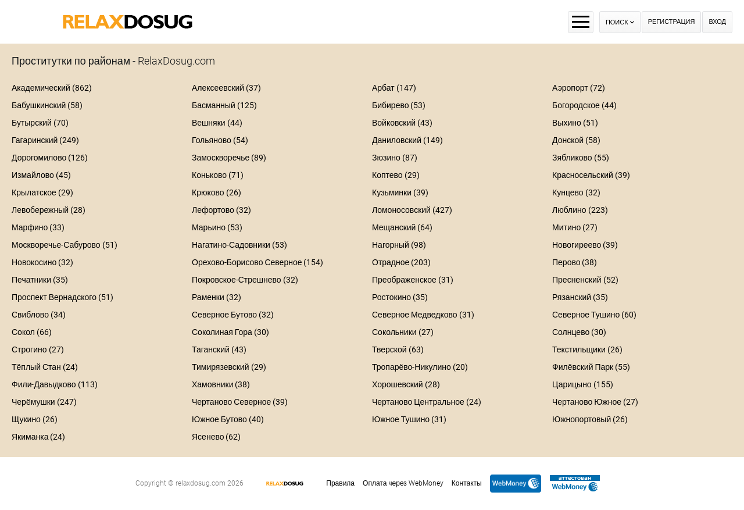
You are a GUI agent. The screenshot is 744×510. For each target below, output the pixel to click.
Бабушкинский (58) (47, 105)
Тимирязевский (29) (229, 367)
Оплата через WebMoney (403, 483)
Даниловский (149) (407, 140)
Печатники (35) (40, 279)
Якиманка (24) (38, 436)
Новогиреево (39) (585, 244)
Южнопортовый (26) (590, 419)
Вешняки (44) (217, 122)
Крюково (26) (216, 192)
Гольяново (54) (220, 140)
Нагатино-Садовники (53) (239, 244)
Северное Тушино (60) (594, 314)
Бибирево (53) (399, 105)
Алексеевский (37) (226, 87)
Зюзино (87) (394, 157)
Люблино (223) (580, 210)
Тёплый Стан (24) (45, 367)
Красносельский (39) (591, 175)
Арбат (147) (394, 87)
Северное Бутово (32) (233, 314)
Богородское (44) (584, 105)
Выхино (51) (575, 122)
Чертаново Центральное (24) (426, 401)
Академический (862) (52, 87)
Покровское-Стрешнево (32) (245, 279)
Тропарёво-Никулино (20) (420, 367)
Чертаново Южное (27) (595, 401)
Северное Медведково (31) (423, 314)
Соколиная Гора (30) (230, 332)
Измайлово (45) (41, 175)
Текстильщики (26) (587, 349)
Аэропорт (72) (578, 87)
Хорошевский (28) (406, 384)
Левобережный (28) (48, 210)
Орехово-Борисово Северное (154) (258, 262)
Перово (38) (575, 262)
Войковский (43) (402, 122)
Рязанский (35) (580, 297)
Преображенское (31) (412, 279)
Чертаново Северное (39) (240, 401)
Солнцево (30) (579, 332)
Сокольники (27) (403, 332)
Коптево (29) (396, 175)
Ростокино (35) (400, 297)
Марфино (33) (38, 227)
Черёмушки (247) (44, 401)
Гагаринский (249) (45, 140)
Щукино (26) (35, 419)
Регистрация (671, 22)
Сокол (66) (32, 332)
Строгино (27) (38, 349)
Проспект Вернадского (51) (62, 297)
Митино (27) (575, 227)
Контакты (467, 483)
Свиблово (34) (39, 314)
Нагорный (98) (399, 244)
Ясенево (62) (216, 436)
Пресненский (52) (585, 279)
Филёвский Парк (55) (591, 367)
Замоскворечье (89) (229, 157)
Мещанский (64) (402, 227)
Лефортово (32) (221, 210)
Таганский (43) (219, 349)
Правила (340, 483)
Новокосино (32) (42, 262)
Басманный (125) (224, 105)
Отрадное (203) (401, 262)
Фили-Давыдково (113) (55, 384)
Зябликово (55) (580, 157)
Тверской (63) (398, 349)
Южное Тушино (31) (409, 419)
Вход (717, 22)
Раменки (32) (216, 297)
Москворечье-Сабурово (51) (64, 244)
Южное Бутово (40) (228, 419)
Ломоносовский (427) (412, 210)
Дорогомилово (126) (50, 157)
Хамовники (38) (221, 384)
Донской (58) (576, 140)
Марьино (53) (217, 227)
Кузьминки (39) (400, 192)
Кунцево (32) (576, 192)
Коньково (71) (218, 175)
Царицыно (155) (582, 384)
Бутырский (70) (40, 122)
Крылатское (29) (42, 192)
